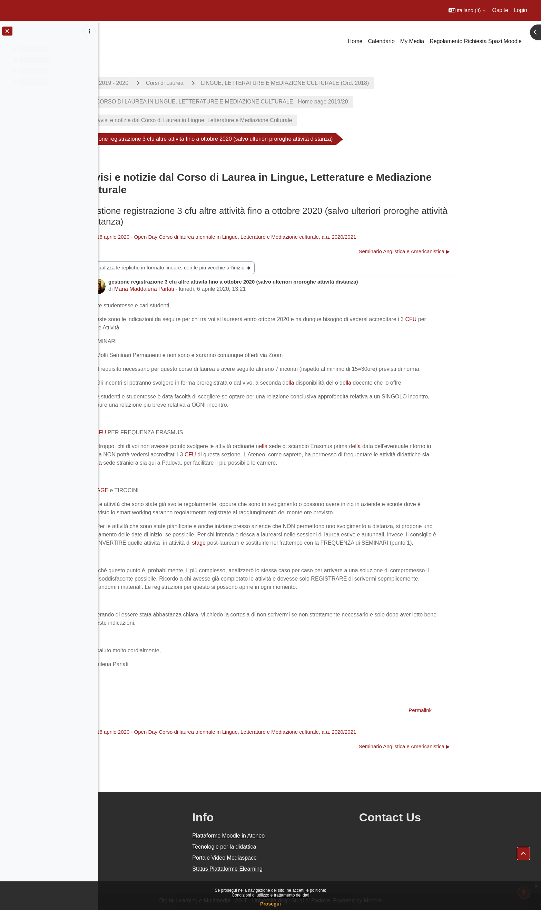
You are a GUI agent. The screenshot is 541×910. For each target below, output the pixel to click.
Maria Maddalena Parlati (193, 289)
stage (248, 543)
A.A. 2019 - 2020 (157, 83)
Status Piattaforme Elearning (289, 869)
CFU (460, 319)
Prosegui (270, 904)
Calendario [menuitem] (381, 41)
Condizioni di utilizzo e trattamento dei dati (270, 895)
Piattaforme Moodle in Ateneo (290, 836)
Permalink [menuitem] (469, 710)
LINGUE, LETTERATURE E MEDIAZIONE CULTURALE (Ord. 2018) (334, 83)
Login (520, 10)
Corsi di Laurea (214, 83)
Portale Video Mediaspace (286, 858)
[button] (467, 10)
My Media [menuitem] (412, 41)
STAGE (148, 490)
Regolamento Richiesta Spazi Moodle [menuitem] (476, 41)
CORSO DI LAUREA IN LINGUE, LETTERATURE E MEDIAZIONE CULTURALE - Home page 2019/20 (270, 102)
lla (340, 383)
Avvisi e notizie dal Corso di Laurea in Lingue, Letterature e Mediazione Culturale (242, 120)
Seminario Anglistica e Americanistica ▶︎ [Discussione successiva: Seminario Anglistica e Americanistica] (453, 251)
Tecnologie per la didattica (286, 847)
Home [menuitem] (355, 41)
